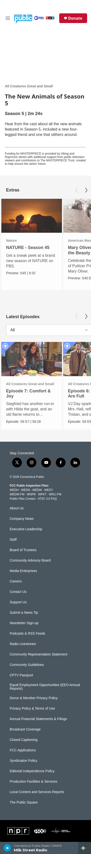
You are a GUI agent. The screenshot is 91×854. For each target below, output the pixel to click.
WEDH (14, 490)
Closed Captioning (23, 740)
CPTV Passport (21, 675)
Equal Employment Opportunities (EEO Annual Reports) (45, 687)
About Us (17, 508)
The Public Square (24, 802)
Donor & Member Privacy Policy (34, 698)
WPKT (42, 494)
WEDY (48, 490)
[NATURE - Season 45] (31, 216)
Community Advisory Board (30, 560)
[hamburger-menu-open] (8, 18)
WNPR (31, 494)
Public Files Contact (22, 498)
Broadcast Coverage (25, 729)
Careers (16, 581)
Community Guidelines (27, 665)
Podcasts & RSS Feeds (27, 633)
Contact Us (18, 592)
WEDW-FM (17, 494)
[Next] (86, 190)
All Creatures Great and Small (29, 86)
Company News (22, 519)
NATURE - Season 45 (28, 247)
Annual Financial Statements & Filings (38, 719)
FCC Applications (23, 750)
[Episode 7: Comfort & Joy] (31, 359)
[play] (7, 848)
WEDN (25, 490)
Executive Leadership (26, 529)
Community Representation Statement (38, 654)
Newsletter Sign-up (24, 623)
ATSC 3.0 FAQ (47, 498)
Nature (11, 240)
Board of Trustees (23, 550)
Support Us (18, 602)
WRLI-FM (55, 494)
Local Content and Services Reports (37, 792)
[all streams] (84, 848)
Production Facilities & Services (33, 781)
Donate (75, 18)
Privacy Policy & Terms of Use (32, 708)
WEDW (37, 490)
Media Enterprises (23, 571)
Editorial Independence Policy (32, 771)
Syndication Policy (23, 761)
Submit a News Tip (24, 612)
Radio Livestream (23, 644)
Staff (13, 539)
